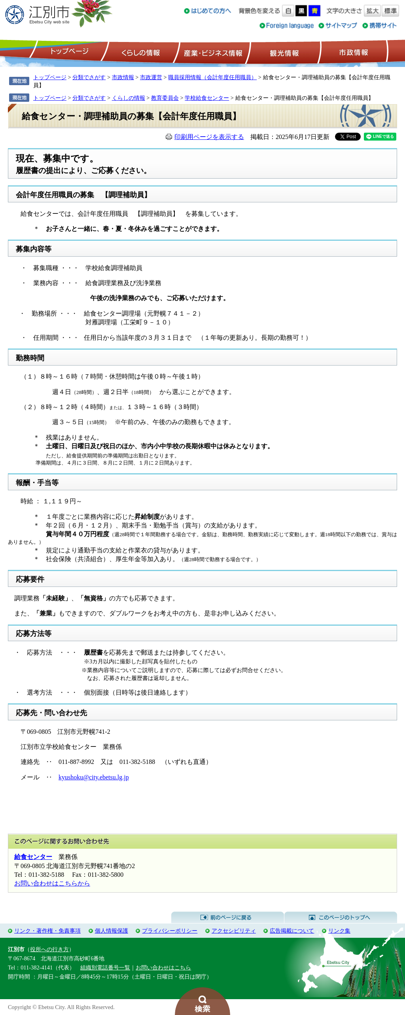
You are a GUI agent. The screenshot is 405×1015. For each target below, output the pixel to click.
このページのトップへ (340, 918)
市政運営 (151, 77)
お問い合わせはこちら (163, 967)
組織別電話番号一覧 (105, 967)
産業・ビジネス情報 (211, 52)
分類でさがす (89, 77)
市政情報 (352, 52)
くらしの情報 (140, 52)
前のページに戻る (227, 918)
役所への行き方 (49, 949)
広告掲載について (292, 930)
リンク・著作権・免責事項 (47, 930)
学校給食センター (207, 98)
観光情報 (283, 52)
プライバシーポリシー (169, 930)
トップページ (68, 52)
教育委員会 (165, 98)
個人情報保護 (111, 930)
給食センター (33, 856)
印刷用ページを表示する (209, 136)
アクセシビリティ (234, 930)
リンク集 (339, 930)
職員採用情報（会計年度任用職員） (212, 77)
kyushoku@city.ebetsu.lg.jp (94, 777)
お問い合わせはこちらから (52, 883)
